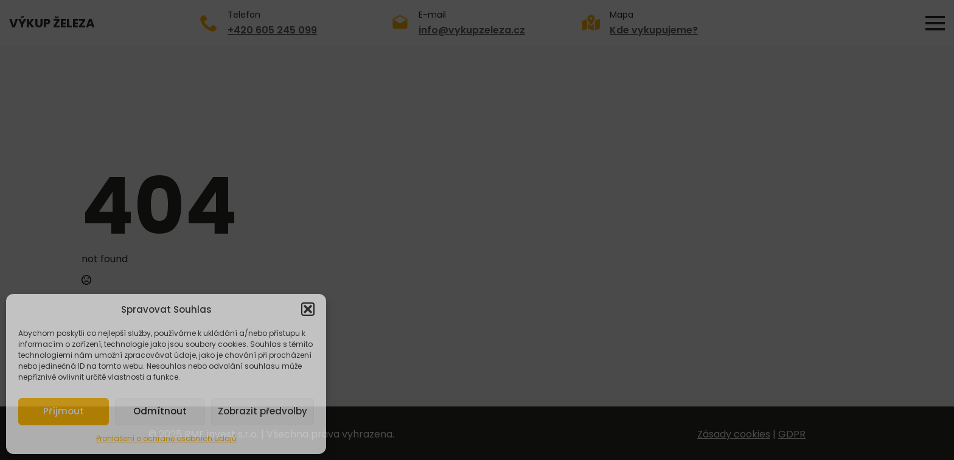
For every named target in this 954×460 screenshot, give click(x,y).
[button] (308, 309)
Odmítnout (160, 411)
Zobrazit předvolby (262, 411)
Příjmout (63, 411)
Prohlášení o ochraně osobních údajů (166, 438)
